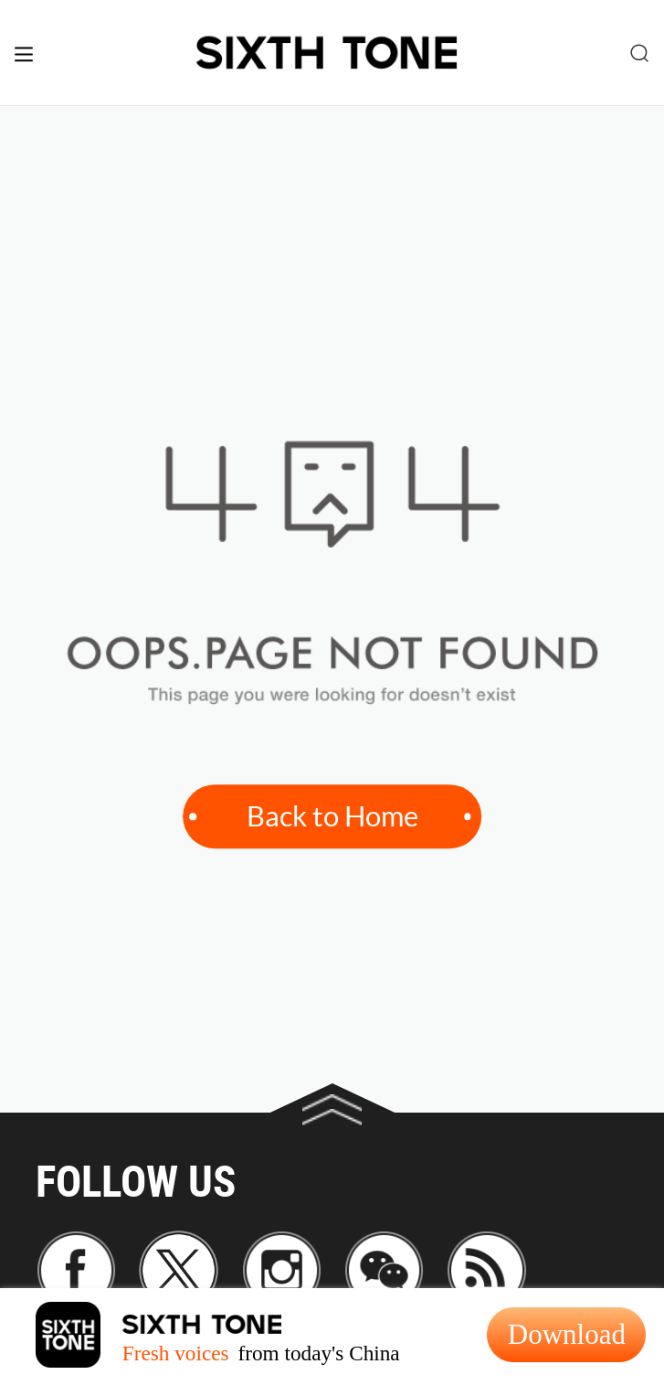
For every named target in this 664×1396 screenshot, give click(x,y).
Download (567, 1334)
